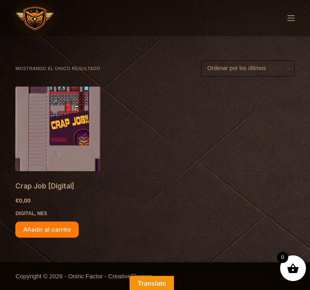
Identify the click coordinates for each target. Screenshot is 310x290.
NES (42, 213)
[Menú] (291, 18)
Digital (24, 213)
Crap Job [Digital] (44, 186)
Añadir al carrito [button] (47, 229)
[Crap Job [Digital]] (57, 129)
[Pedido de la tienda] (248, 68)
